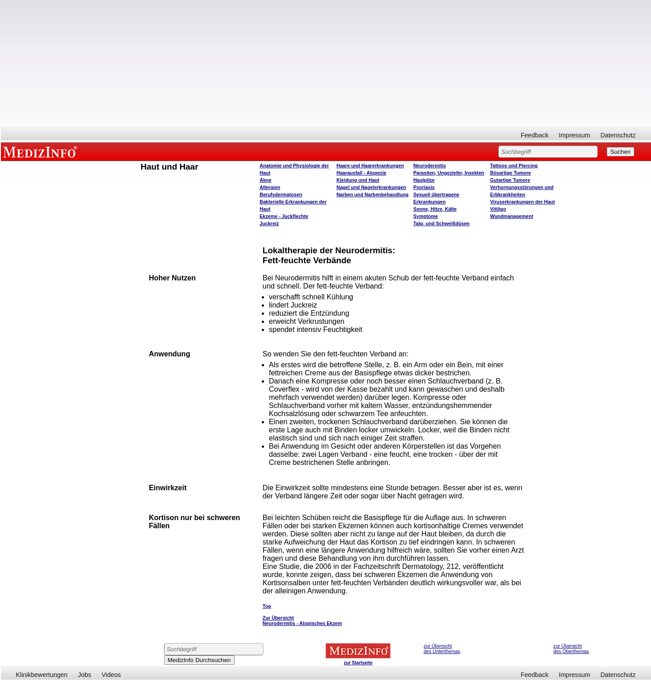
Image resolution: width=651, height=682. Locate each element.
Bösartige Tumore (510, 172)
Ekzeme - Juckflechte (283, 216)
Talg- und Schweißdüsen (441, 223)
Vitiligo (498, 209)
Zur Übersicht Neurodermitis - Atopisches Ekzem (302, 620)
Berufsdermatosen (280, 194)
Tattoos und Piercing (514, 165)
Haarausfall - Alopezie (361, 172)
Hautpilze (423, 180)
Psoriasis (423, 187)
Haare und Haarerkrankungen (370, 165)
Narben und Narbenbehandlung (372, 194)
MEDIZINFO (41, 151)
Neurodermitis (429, 165)
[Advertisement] (326, 63)
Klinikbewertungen (41, 674)
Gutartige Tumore (510, 180)
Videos (111, 674)
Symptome (425, 216)
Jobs (84, 674)
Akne (265, 180)
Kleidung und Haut (357, 180)
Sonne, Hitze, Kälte (435, 209)
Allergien (269, 187)
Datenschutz (618, 135)
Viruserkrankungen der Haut (522, 201)
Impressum (574, 135)
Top (267, 606)
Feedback (534, 135)
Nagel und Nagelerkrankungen (371, 187)
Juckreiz (269, 223)
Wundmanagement (511, 216)
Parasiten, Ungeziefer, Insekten (448, 172)
